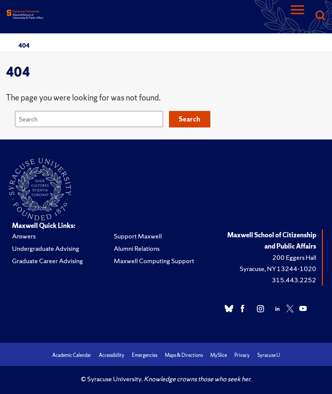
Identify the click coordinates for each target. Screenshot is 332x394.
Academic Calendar (71, 355)
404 (24, 45)
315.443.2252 (294, 280)
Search (190, 119)
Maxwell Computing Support (154, 260)
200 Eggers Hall (294, 257)
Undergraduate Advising (45, 248)
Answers (24, 236)
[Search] (320, 16)
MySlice (218, 355)
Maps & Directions (184, 355)
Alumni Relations (137, 248)
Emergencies (144, 355)
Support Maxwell (138, 236)
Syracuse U (268, 355)
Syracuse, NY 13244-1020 (278, 268)
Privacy (242, 355)
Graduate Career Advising (47, 260)
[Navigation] (297, 16)
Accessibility (111, 355)
